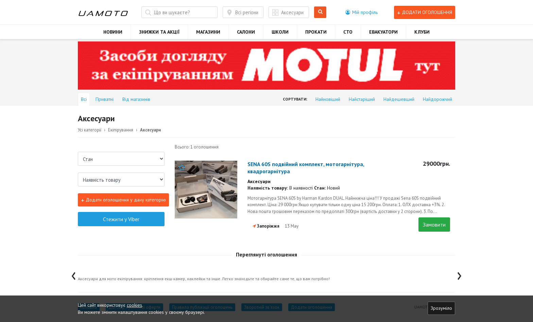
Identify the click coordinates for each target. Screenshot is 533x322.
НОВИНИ (112, 32)
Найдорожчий (437, 99)
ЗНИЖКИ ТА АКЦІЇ (159, 32)
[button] (361, 12)
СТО (348, 32)
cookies (134, 305)
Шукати (320, 12)
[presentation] (73, 274)
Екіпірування (120, 130)
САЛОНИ (246, 32)
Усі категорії (89, 130)
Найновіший (327, 99)
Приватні (105, 99)
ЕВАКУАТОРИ (383, 32)
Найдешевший (398, 99)
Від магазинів (136, 99)
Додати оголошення (424, 12)
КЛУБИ (422, 32)
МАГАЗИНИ (208, 32)
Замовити (434, 224)
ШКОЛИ (280, 32)
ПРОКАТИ (316, 32)
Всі (84, 99)
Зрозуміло (441, 308)
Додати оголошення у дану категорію (123, 200)
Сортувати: (295, 99)
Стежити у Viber (121, 219)
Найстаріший (362, 99)
